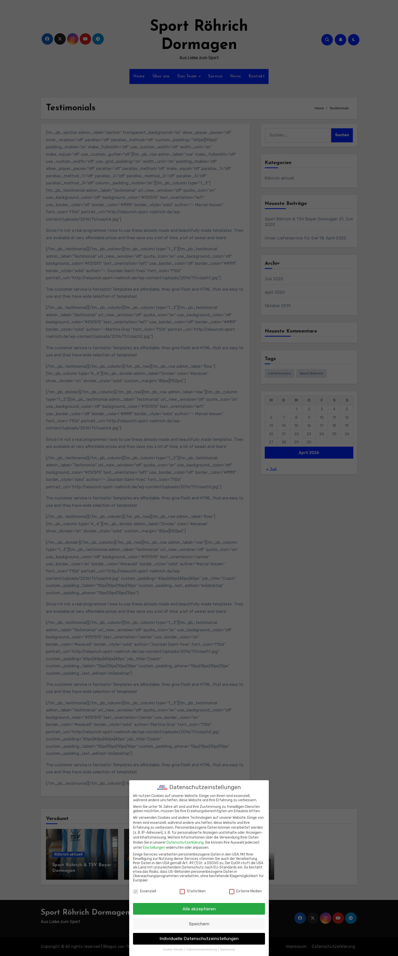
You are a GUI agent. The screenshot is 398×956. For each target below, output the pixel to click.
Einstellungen (154, 844)
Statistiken (193, 888)
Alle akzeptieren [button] (199, 905)
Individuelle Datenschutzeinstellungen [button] (199, 935)
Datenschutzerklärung (185, 840)
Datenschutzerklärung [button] (202, 946)
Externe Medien (245, 888)
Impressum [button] (227, 946)
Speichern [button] (199, 920)
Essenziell (144, 888)
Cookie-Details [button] (173, 946)
